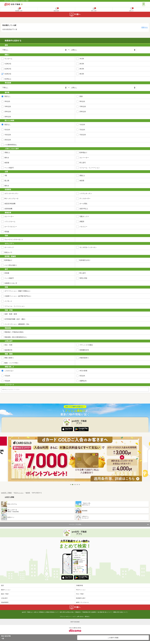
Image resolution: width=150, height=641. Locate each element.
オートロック (9, 247)
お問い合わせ (80, 616)
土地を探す (4, 598)
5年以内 (82, 101)
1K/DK (82, 59)
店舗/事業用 (4, 602)
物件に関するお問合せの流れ (67, 612)
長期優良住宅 (84, 350)
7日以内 (7, 381)
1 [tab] (70, 484)
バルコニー (83, 227)
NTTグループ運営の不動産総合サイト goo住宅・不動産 (16, 0)
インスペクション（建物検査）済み (16, 324)
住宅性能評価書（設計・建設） (15, 319)
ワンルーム (8, 59)
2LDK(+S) (7, 69)
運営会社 (87, 616)
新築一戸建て (5, 594)
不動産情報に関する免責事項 (89, 612)
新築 (81, 96)
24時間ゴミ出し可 (10, 283)
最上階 (6, 180)
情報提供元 (78, 612)
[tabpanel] (75, 460)
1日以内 (7, 376)
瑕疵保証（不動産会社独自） (14, 332)
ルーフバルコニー (10, 227)
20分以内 (7, 140)
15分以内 (83, 135)
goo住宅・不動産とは (27, 612)
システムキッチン (86, 193)
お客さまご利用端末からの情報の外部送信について (46, 612)
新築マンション (5, 590)
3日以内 (82, 376)
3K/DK (82, 69)
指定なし (7, 96)
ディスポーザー (85, 198)
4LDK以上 (7, 79)
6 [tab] (79, 484)
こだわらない (9, 371)
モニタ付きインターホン (88, 247)
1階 (5, 175)
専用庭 (6, 232)
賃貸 (2, 585)
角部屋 (6, 163)
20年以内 (7, 111)
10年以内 (7, 106)
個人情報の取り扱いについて (104, 612)
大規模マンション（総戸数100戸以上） (18, 296)
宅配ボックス (84, 216)
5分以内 (7, 130)
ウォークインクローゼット (13, 239)
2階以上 (7, 152)
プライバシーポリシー (65, 616)
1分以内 (82, 124)
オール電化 (83, 204)
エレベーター (84, 157)
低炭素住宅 (8, 350)
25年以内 (83, 111)
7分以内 (82, 130)
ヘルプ (73, 616)
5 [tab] (77, 484)
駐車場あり (83, 152)
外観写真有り (84, 358)
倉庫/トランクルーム (82, 602)
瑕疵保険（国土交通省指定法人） (16, 337)
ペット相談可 (9, 168)
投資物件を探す (81, 598)
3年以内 (7, 101)
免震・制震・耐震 (10, 314)
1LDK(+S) (7, 64)
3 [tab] (74, 484)
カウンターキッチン (11, 193)
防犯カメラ (8, 252)
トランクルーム (9, 221)
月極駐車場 (79, 585)
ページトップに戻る (75, 524)
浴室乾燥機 (8, 209)
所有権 (6, 273)
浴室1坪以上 (84, 209)
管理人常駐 (83, 278)
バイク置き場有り (10, 265)
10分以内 (7, 135)
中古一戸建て (80, 594)
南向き (6, 157)
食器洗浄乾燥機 (9, 204)
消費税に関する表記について (120, 612)
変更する (144, 27)
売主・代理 (8, 345)
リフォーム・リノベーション (90, 168)
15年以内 (83, 106)
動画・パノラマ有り (11, 363)
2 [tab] (72, 484)
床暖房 (82, 221)
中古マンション (81, 590)
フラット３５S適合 (86, 345)
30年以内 (7, 117)
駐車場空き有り (85, 260)
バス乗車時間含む (10, 145)
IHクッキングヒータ (11, 198)
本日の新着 (83, 371)
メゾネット (8, 301)
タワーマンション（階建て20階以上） (17, 291)
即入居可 (83, 163)
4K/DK (82, 74)
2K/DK (82, 64)
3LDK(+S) (7, 74)
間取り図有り (9, 358)
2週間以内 (83, 381)
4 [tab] (75, 484)
